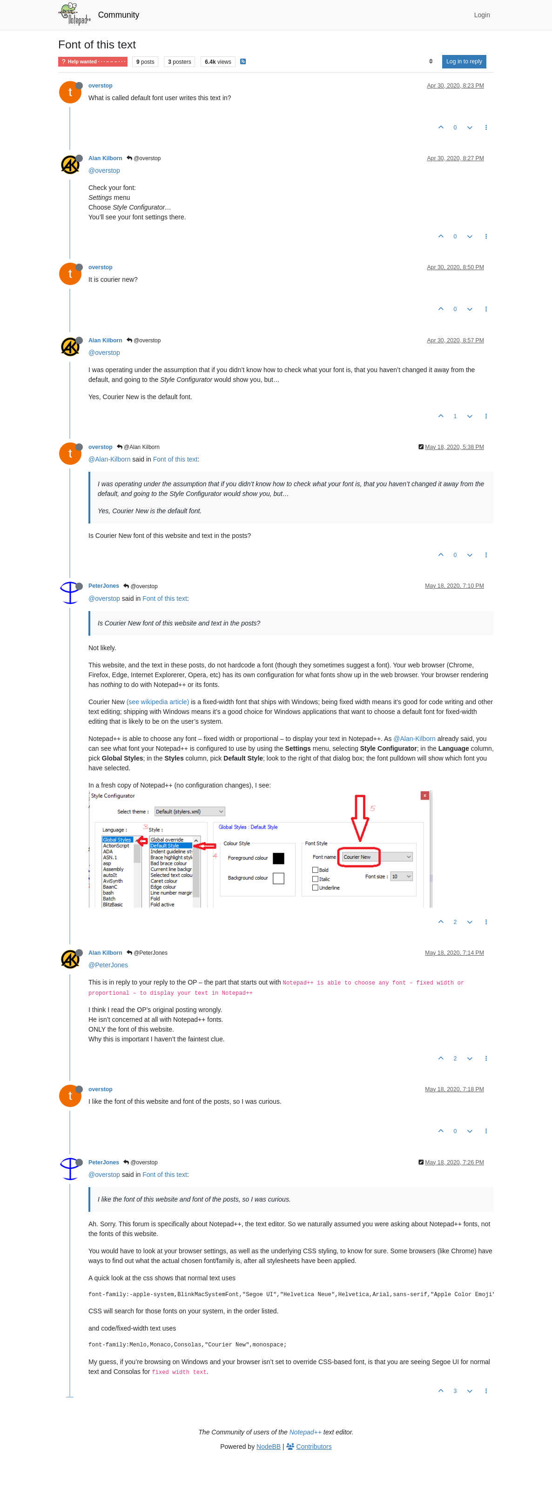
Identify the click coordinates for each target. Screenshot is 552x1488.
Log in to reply (464, 61)
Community (119, 15)
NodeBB (268, 1446)
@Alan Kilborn (138, 447)
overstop (100, 85)
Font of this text (175, 459)
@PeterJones (147, 953)
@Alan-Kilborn (109, 459)
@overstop (144, 158)
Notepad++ (305, 1432)
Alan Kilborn (105, 158)
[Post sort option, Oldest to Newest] (430, 61)
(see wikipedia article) (158, 702)
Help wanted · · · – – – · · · (93, 62)
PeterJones (103, 586)
